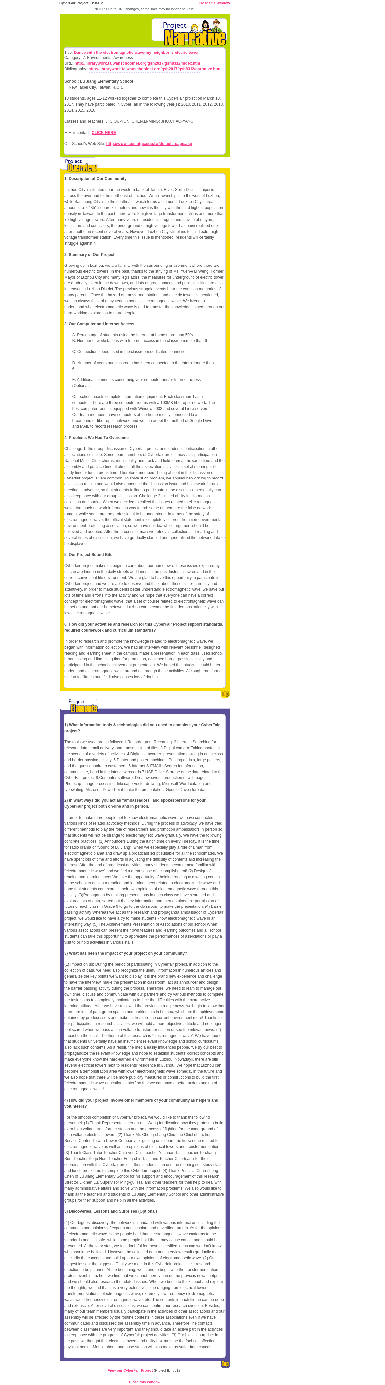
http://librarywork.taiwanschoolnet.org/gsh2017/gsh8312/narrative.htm (154, 69)
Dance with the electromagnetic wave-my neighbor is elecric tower (136, 52)
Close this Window (214, 3)
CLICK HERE (104, 132)
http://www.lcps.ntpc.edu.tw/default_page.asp (149, 143)
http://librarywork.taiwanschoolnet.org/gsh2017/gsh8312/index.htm (137, 63)
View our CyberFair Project (130, 1370)
